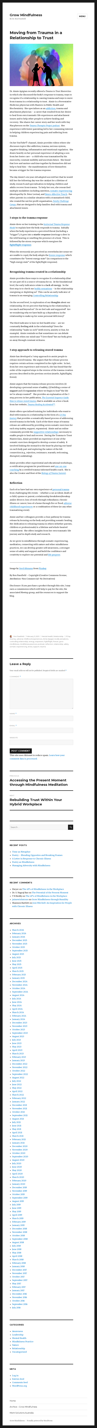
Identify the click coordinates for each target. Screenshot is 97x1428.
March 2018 (18, 1259)
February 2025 (19, 974)
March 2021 (17, 1136)
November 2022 (19, 1067)
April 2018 (17, 1256)
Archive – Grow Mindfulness (23, 1407)
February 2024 (19, 1016)
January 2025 (18, 978)
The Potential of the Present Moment (50, 892)
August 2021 (18, 1119)
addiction (50, 108)
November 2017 (19, 1273)
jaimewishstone (20, 899)
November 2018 (19, 1232)
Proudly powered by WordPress (39, 1421)
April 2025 (17, 968)
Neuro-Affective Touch (56, 194)
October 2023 (18, 1029)
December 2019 (19, 1187)
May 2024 (17, 1005)
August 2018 (18, 1242)
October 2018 (18, 1235)
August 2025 (18, 954)
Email (13, 726)
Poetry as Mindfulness (23, 862)
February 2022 (19, 1098)
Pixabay (42, 568)
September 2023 (20, 1033)
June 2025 (16, 961)
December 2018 (19, 1228)
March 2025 (18, 971)
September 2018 (20, 1239)
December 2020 (20, 1146)
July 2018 (16, 1246)
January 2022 (18, 1101)
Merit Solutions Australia (22, 1413)
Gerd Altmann (26, 568)
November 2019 (19, 1191)
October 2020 (18, 1153)
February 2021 (19, 1139)
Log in (15, 1375)
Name (13, 714)
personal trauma (61, 489)
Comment (15, 677)
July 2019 (16, 1204)
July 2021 (16, 1122)
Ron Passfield (19, 636)
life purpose (54, 554)
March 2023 (18, 1053)
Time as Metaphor (21, 852)
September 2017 (19, 1280)
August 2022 (18, 1077)
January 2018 (18, 1266)
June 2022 (17, 1084)
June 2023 (16, 1043)
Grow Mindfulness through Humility (50, 899)
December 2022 (19, 1064)
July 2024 (16, 998)
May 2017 (16, 1283)
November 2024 (20, 985)
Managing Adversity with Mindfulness (31, 865)
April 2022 (17, 1091)
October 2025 (18, 947)
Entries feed (18, 1379)
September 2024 (20, 992)
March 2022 (18, 1095)
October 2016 (18, 1301)
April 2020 (17, 1173)
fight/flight (48, 641)
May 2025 (16, 964)
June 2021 (16, 1125)
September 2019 (20, 1198)
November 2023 (19, 1026)
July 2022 (16, 1081)
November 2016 (19, 1297)
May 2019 (16, 1211)
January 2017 (18, 1290)
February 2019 (19, 1222)
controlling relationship (19, 641)
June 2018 (16, 1249)
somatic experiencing (61, 191)
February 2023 (19, 1057)
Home (13, 1401)
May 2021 (16, 1129)
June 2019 (16, 1208)
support (36, 647)
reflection (49, 644)
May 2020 (17, 1170)
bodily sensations (43, 288)
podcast (41, 644)
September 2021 (20, 1115)
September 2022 (20, 1074)
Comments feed (20, 1382)
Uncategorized (19, 1352)
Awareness (17, 1331)
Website (14, 738)
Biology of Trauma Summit (54, 473)
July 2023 (16, 1040)
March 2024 (18, 1012)
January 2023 (18, 1060)
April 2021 (17, 1132)
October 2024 (18, 988)
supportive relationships (46, 432)
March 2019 (17, 1218)
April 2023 (17, 1050)
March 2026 (18, 930)
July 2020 (16, 1163)
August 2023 (18, 1036)
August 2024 (18, 995)
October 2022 (18, 1070)
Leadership (17, 1334)
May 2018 (16, 1252)
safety (66, 644)
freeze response (57, 255)
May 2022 (16, 1088)
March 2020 (18, 1177)
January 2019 (18, 1225)
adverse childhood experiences (29, 639)
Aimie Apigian (48, 639)
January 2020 (18, 1184)
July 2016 (16, 1307)
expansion (39, 641)
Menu (82, 16)
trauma (43, 647)
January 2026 (18, 937)
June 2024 (17, 1002)
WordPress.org (19, 1386)
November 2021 (19, 1108)
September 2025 (20, 950)
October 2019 (18, 1194)
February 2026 (19, 933)
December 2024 (19, 981)
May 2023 (16, 1046)
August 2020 (18, 1160)
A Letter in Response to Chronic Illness (31, 858)
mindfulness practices (28, 644)
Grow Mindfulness (26, 15)
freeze (55, 641)
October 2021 (18, 1112)
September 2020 (20, 1156)
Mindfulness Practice (22, 1341)
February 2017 (19, 1287)
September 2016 (20, 1304)
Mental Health (47, 636)
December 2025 (19, 940)
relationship (58, 644)
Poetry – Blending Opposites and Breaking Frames (37, 855)
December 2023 (19, 1022)
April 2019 (17, 1215)
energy (32, 641)
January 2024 (18, 1019)
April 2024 (17, 1009)
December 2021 (19, 1105)
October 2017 (18, 1276)
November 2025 (19, 943)
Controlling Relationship (45, 295)
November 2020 (20, 1149)
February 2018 (19, 1263)
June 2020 (17, 1167)
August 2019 (18, 1201)
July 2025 (16, 957)
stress (30, 647)
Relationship (58, 636)
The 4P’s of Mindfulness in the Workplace (43, 889)
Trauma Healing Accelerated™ (41, 404)
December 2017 (19, 1270)
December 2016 (19, 1294)
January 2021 (18, 1143)
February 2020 (19, 1180)
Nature (15, 1345)
